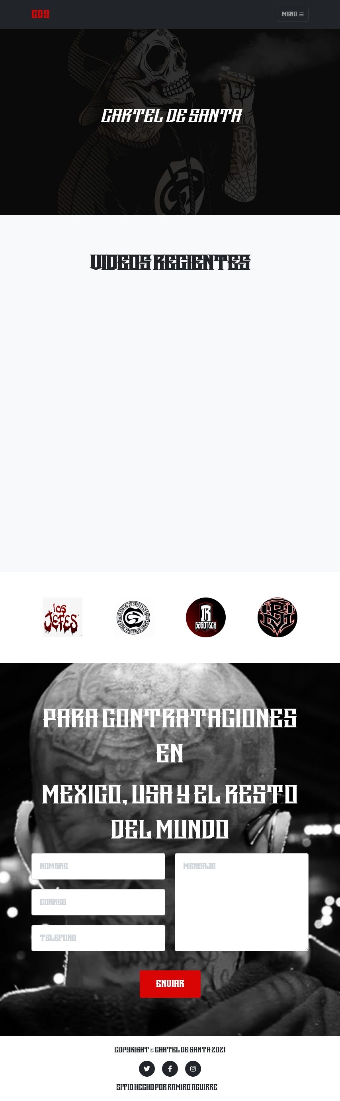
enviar (170, 984)
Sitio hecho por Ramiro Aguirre (166, 1087)
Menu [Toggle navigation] (293, 14)
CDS (40, 14)
